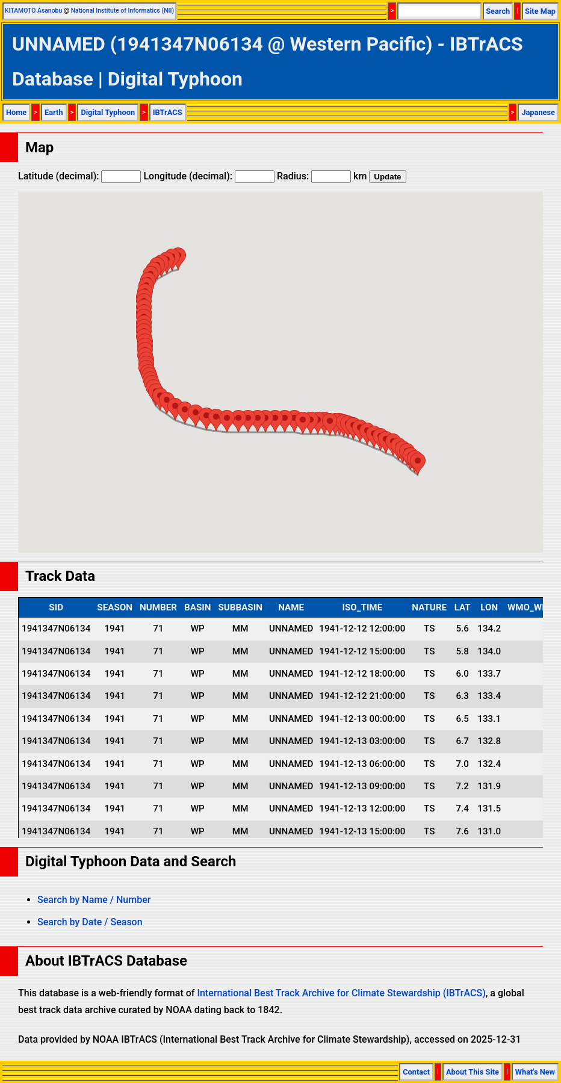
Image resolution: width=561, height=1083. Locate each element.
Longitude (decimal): (208, 176)
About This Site (472, 1071)
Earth (54, 112)
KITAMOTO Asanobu (33, 10)
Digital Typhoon (108, 112)
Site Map (540, 11)
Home (16, 112)
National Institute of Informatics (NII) (122, 10)
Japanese (538, 112)
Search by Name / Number (93, 899)
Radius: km (322, 176)
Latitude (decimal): (79, 176)
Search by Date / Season (90, 922)
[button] (418, 464)
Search (498, 11)
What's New (535, 1071)
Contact (416, 1071)
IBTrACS (167, 112)
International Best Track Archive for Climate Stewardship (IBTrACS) (341, 993)
